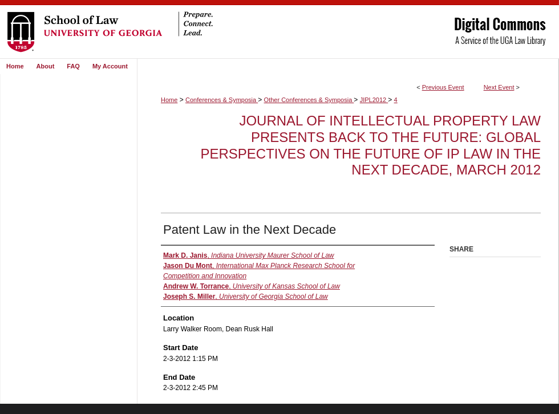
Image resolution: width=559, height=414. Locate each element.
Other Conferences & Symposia (309, 99)
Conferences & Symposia (221, 99)
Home (169, 99)
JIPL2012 (374, 99)
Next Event (499, 87)
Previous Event (443, 87)
